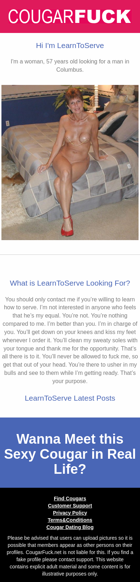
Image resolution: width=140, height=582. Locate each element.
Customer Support (70, 506)
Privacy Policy (70, 513)
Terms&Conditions (70, 520)
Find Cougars (70, 498)
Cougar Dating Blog (69, 527)
